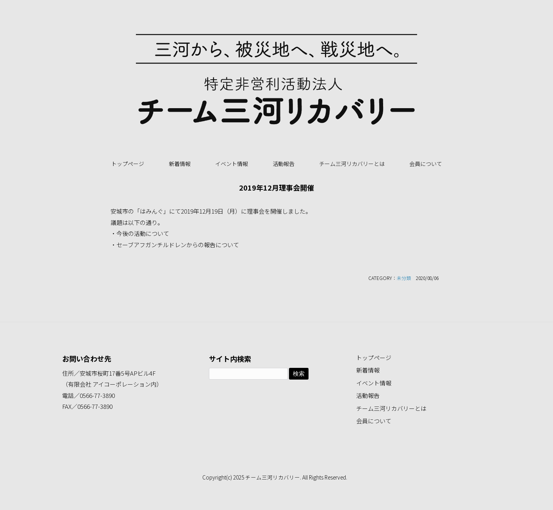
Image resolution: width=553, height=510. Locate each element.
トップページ (127, 164)
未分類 (404, 278)
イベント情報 (231, 164)
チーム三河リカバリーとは (352, 164)
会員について (425, 164)
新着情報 (180, 164)
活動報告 (283, 164)
